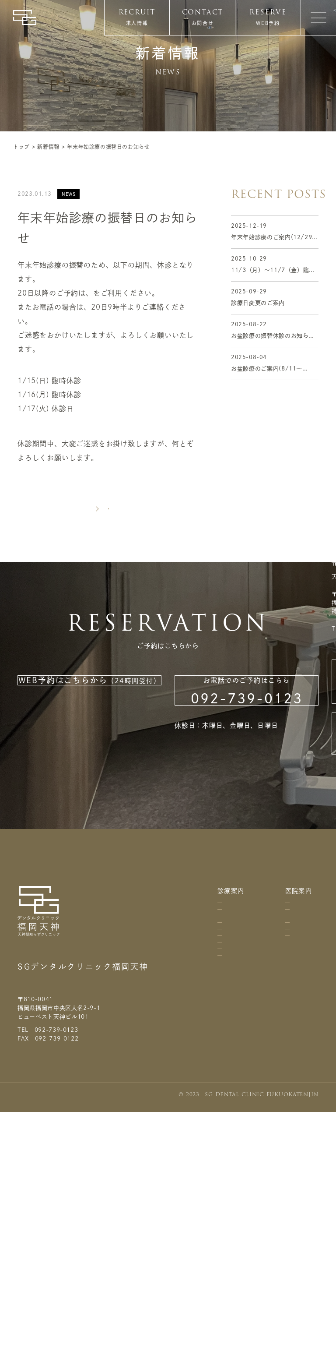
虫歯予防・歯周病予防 (227, 1091)
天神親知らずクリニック (55, 1021)
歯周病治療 (227, 1048)
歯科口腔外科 (227, 990)
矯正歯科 (227, 1130)
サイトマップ (304, 1165)
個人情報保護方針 (304, 1129)
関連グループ (286, 1110)
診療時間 (286, 1004)
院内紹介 (286, 1038)
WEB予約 (268, 23)
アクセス (286, 970)
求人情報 (137, 23)
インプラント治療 (227, 1188)
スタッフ (286, 1148)
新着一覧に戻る (108, 536)
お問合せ (203, 23)
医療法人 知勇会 (43, 995)
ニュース (304, 958)
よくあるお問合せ (304, 1025)
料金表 (225, 961)
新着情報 (48, 146)
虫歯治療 (227, 1019)
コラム (304, 931)
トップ (21, 146)
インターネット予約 (126, 293)
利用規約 (304, 1093)
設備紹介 (286, 1071)
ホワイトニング (227, 1226)
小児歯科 (227, 1154)
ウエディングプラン (227, 1265)
